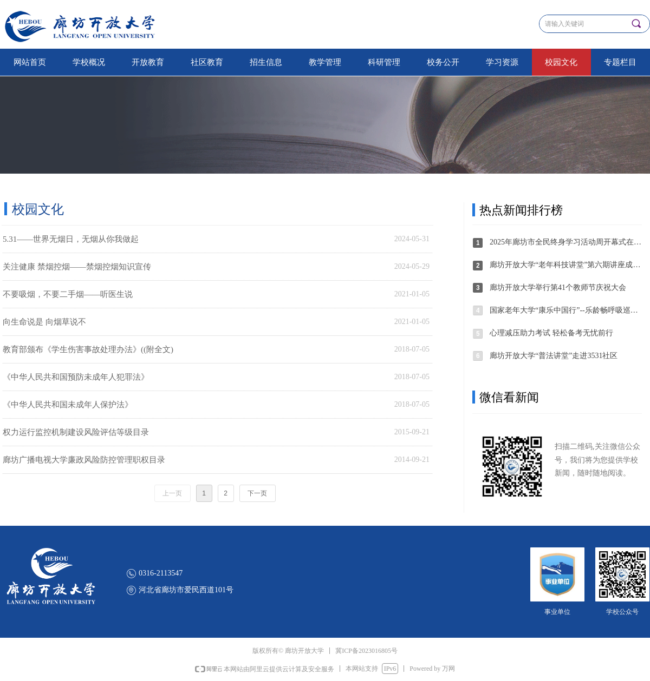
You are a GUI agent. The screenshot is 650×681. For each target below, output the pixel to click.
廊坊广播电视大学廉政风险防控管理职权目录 (84, 459)
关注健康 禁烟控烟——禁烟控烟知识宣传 (77, 266)
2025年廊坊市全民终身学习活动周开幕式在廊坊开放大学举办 (566, 242)
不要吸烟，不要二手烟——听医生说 (68, 294)
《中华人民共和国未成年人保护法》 (68, 404)
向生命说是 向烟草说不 (44, 322)
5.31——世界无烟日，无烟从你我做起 (71, 239)
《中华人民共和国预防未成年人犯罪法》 (76, 377)
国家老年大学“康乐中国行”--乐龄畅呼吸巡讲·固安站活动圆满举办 (566, 310)
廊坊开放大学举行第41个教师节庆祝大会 (558, 287)
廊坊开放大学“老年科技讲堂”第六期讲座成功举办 (566, 265)
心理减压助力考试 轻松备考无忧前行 (551, 333)
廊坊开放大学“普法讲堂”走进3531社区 (554, 356)
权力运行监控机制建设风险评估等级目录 (76, 432)
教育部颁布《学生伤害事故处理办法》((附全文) (88, 349)
